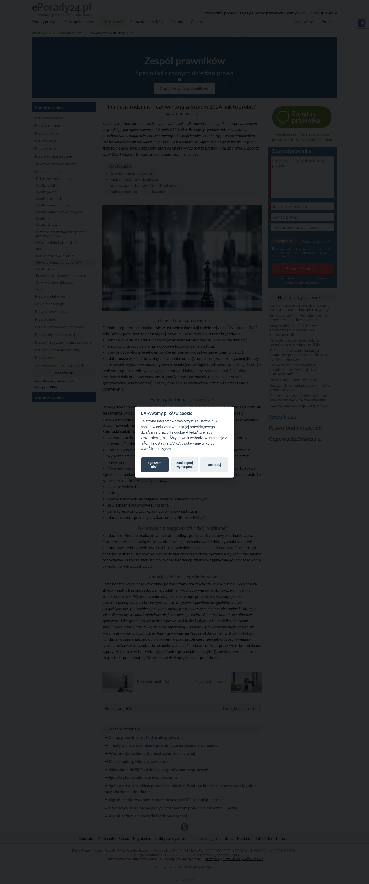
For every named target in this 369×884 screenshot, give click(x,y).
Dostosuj (214, 465)
